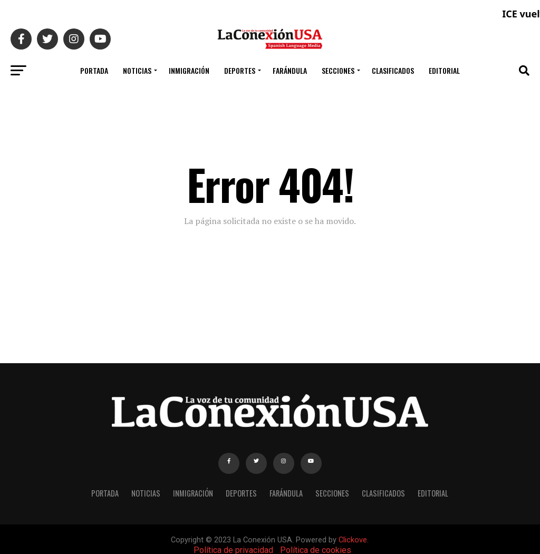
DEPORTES (239, 70)
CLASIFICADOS (393, 70)
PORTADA (94, 70)
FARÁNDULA (290, 70)
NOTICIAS (137, 70)
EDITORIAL (444, 70)
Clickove (353, 540)
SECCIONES (338, 70)
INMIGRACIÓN (189, 70)
